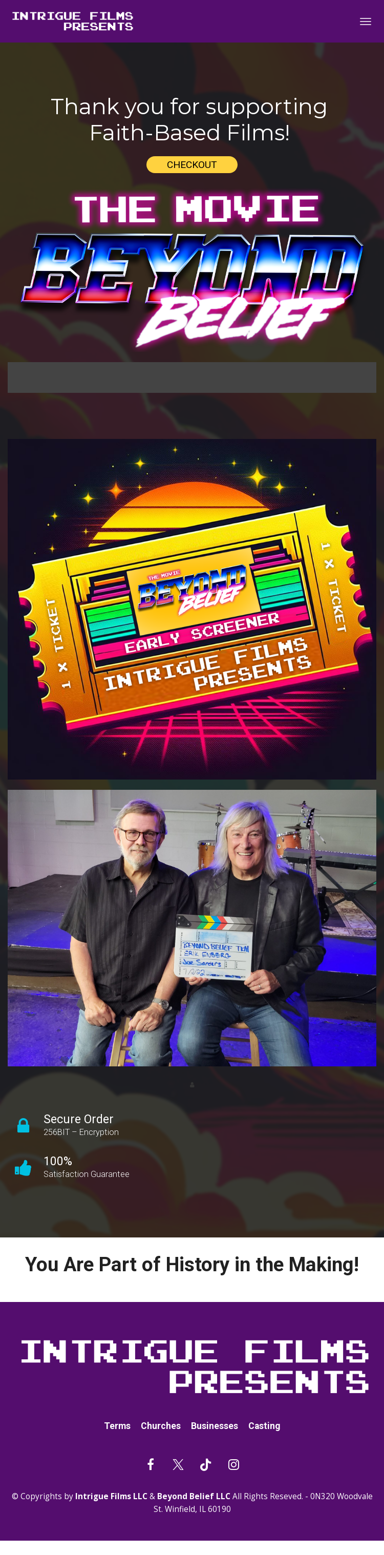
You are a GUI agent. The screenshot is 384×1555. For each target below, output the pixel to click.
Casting (264, 1426)
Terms (117, 1426)
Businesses (214, 1426)
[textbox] (192, 120)
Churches (161, 1426)
